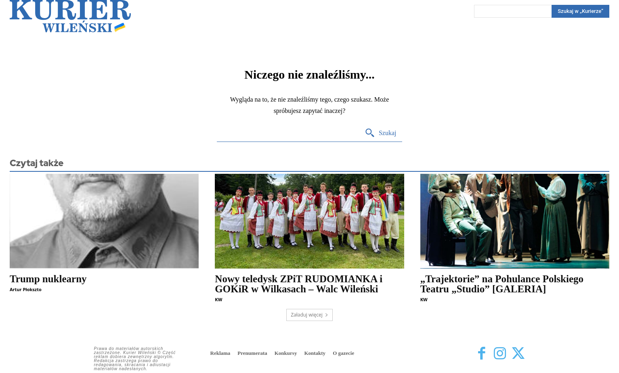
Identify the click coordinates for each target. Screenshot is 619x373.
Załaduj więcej (309, 314)
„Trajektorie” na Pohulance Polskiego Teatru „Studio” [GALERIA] (501, 283)
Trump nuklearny (48, 278)
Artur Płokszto (26, 289)
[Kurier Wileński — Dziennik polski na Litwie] (70, 16)
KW (218, 299)
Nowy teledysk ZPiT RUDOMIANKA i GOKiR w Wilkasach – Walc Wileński (298, 283)
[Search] (580, 11)
